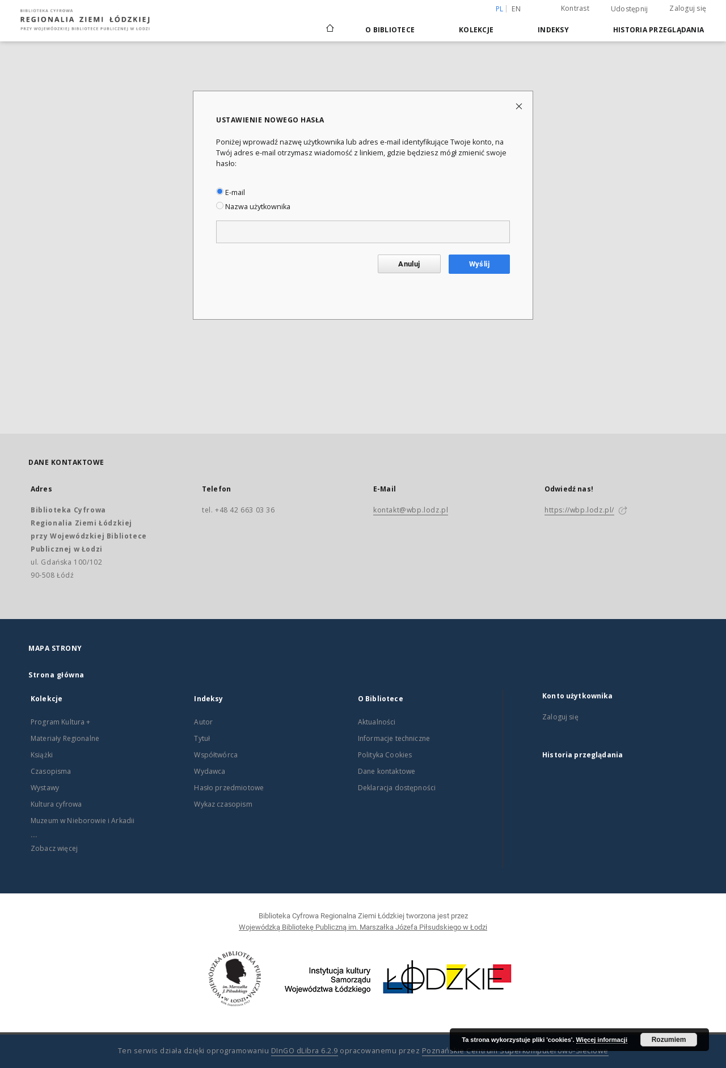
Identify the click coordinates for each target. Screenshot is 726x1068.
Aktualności (377, 722)
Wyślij (479, 264)
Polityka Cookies (385, 755)
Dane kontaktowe (386, 771)
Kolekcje (476, 30)
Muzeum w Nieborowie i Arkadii (82, 820)
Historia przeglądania (658, 30)
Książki (42, 755)
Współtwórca (216, 755)
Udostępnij (629, 9)
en (516, 8)
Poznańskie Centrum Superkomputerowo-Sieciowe (515, 1051)
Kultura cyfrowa (56, 804)
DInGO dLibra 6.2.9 (304, 1051)
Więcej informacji (601, 1039)
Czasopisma (51, 771)
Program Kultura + (61, 722)
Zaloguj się (687, 8)
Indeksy (553, 30)
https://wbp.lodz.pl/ (579, 510)
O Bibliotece (390, 30)
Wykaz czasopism (223, 804)
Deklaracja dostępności (397, 787)
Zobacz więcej (54, 848)
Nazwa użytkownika (253, 206)
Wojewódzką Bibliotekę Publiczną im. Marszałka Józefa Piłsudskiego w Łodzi (363, 927)
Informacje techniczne (394, 738)
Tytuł (202, 738)
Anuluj (409, 264)
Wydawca (209, 771)
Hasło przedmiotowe (229, 787)
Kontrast (575, 8)
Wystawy (45, 787)
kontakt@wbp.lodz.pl (410, 510)
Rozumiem (669, 1040)
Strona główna (56, 675)
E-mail (230, 192)
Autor (203, 722)
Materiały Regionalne (65, 738)
